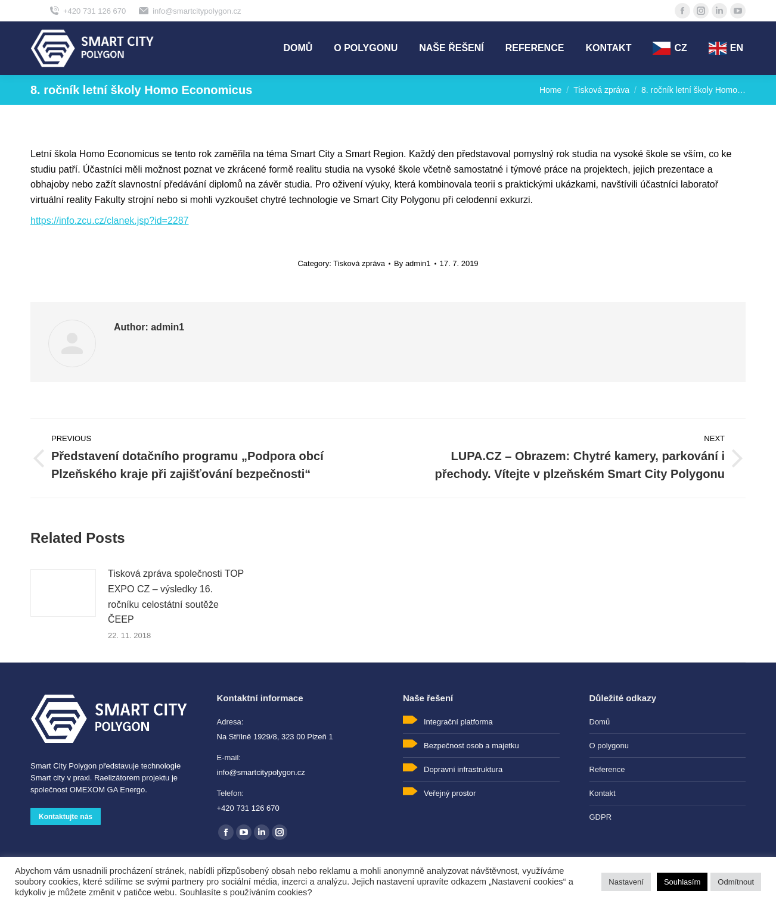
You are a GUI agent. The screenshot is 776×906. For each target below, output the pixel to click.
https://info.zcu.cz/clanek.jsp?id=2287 (109, 220)
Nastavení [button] (626, 881)
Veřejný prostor (450, 793)
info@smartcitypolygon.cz (189, 10)
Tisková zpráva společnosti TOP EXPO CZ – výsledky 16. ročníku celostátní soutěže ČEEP (176, 596)
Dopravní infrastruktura (463, 769)
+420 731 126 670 (87, 10)
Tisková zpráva (359, 263)
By (412, 263)
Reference (607, 769)
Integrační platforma (458, 721)
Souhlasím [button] (682, 881)
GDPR (600, 817)
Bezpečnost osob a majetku (471, 745)
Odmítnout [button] (736, 881)
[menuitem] (298, 48)
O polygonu (609, 745)
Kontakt (602, 793)
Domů (599, 721)
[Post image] (63, 593)
